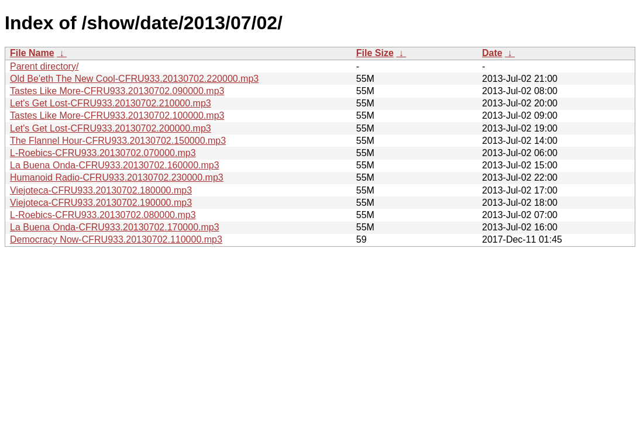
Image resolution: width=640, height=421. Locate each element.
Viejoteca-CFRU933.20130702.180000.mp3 (101, 190)
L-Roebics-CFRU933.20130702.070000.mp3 (103, 153)
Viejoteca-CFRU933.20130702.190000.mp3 (101, 203)
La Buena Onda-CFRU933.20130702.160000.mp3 (114, 165)
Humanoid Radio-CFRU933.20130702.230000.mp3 (116, 177)
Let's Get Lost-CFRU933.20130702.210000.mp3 (110, 103)
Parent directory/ (44, 66)
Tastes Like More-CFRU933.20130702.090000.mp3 (117, 91)
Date (492, 53)
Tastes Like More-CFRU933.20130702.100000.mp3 (117, 115)
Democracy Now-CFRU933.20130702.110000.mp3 (116, 239)
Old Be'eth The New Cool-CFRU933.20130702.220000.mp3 (134, 79)
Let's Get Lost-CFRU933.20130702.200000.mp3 (110, 128)
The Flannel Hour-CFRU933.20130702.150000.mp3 (118, 141)
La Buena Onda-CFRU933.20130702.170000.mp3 (114, 227)
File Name (32, 53)
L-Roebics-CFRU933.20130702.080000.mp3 (103, 215)
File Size (375, 53)
